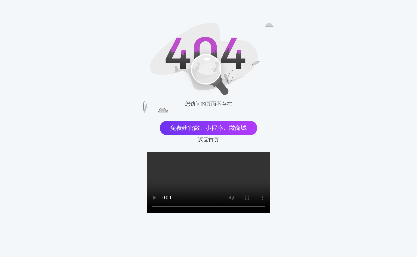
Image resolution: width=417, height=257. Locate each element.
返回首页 (208, 139)
